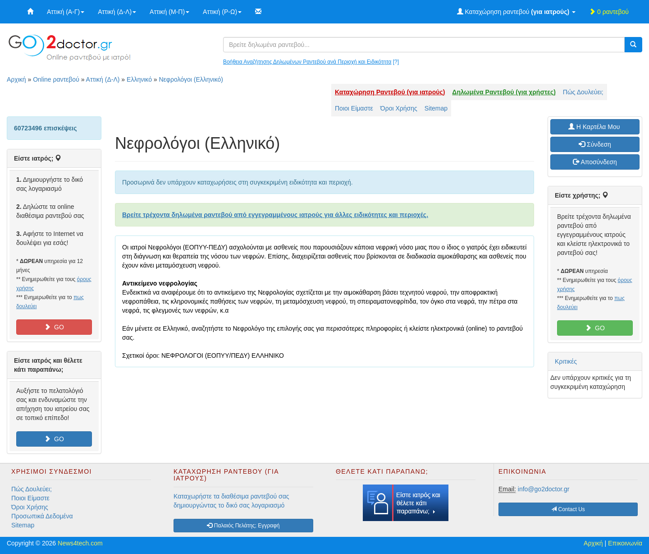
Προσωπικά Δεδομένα (42, 516)
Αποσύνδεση (595, 162)
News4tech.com (80, 543)
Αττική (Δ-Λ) (117, 11)
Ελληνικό (139, 79)
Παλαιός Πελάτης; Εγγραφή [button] (243, 525)
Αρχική (16, 79)
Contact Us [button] (568, 509)
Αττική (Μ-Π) (169, 11)
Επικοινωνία (625, 543)
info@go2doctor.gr (544, 489)
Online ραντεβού (56, 79)
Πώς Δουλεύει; (583, 92)
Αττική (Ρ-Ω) (222, 11)
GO (54, 327)
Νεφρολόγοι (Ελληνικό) (191, 79)
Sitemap (436, 108)
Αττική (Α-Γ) (65, 11)
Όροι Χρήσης (398, 108)
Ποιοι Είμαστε (354, 108)
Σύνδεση (595, 144)
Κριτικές (566, 361)
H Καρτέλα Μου (595, 126)
